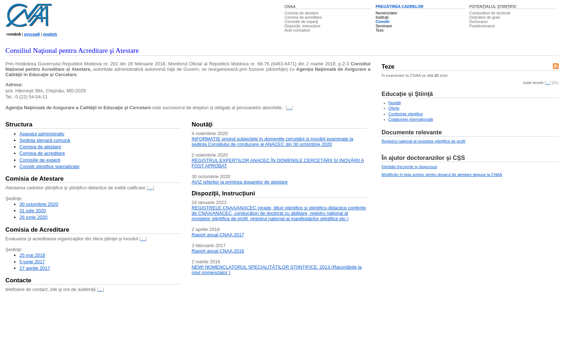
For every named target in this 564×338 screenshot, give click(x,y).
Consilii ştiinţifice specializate (49, 166)
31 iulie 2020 (32, 210)
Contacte (18, 280)
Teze (380, 30)
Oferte (394, 108)
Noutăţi (202, 124)
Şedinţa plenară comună (44, 140)
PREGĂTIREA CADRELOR (399, 6)
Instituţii (382, 17)
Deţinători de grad (484, 17)
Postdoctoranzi (482, 26)
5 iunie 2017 (32, 261)
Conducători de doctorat (489, 13)
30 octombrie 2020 (38, 204)
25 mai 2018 (32, 255)
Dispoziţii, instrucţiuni (302, 26)
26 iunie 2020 (33, 217)
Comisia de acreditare (303, 17)
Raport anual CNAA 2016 (218, 251)
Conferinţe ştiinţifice (405, 114)
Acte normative (297, 30)
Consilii (382, 21)
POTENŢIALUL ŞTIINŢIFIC (493, 6)
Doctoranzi (478, 21)
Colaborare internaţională (410, 119)
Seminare (384, 26)
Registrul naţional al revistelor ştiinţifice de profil (423, 141)
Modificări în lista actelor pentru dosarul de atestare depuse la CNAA (442, 174)
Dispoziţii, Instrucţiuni (223, 193)
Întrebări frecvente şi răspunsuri (409, 167)
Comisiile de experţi (301, 21)
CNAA (290, 6)
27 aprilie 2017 (34, 268)
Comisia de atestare (302, 13)
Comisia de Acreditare (37, 229)
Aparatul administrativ (41, 133)
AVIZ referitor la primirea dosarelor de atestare (240, 182)
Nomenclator (386, 13)
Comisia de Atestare (34, 178)
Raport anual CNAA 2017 (218, 234)
